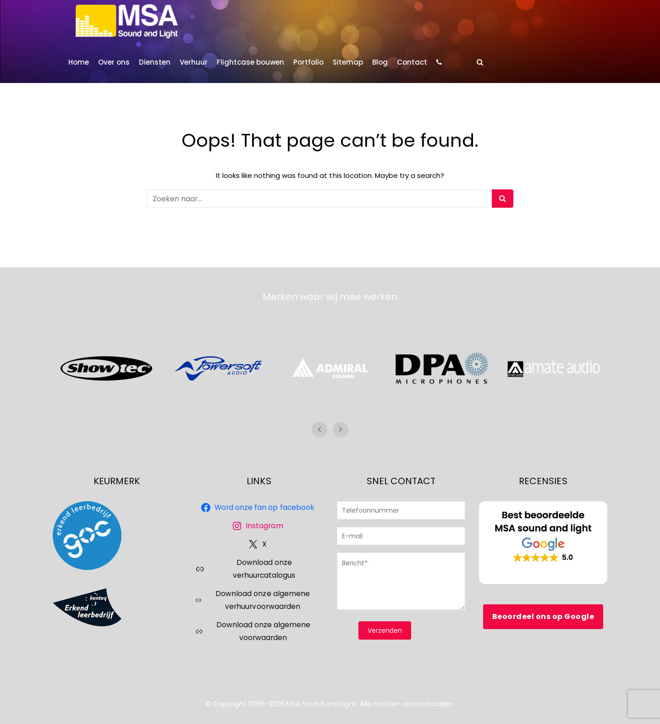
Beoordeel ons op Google (543, 616)
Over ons (114, 62)
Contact (412, 62)
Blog (380, 62)
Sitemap (348, 62)
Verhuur (194, 62)
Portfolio (308, 62)
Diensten (154, 62)
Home (78, 62)
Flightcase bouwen (250, 62)
